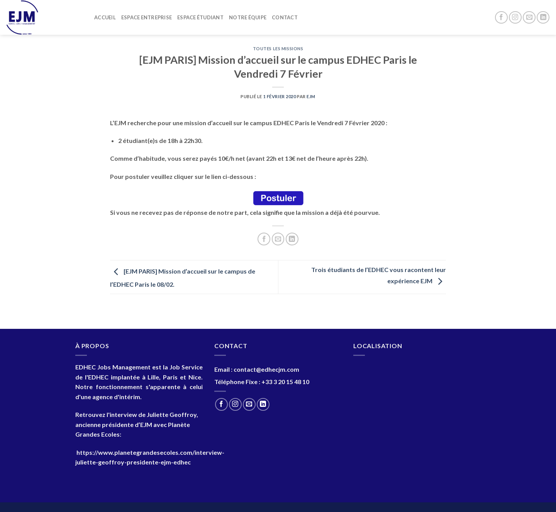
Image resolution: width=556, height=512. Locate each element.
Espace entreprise (146, 17)
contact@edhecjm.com (266, 369)
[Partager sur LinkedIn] (292, 239)
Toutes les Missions (278, 48)
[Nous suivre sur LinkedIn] (543, 17)
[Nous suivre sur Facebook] (501, 17)
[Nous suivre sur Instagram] (515, 17)
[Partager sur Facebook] (264, 239)
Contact (285, 17)
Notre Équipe (247, 17)
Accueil (105, 17)
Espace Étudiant (200, 17)
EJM (311, 96)
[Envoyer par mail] (278, 239)
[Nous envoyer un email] (529, 17)
